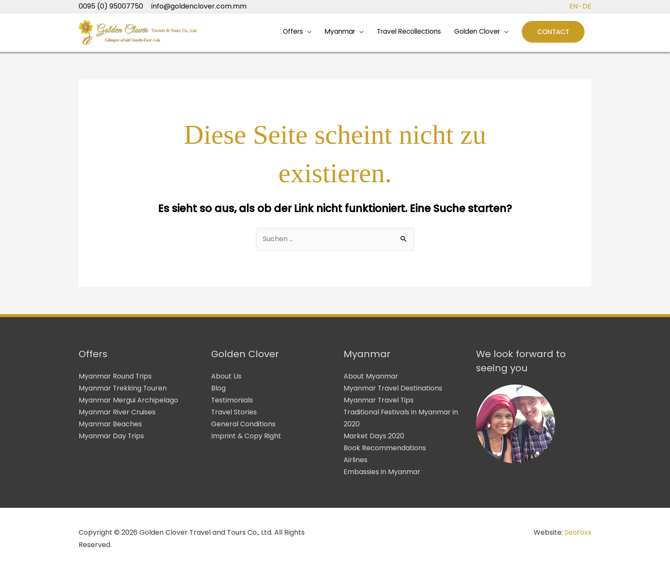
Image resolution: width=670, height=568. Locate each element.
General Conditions (243, 424)
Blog (218, 389)
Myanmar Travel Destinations (393, 389)
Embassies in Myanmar (382, 470)
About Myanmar (371, 377)
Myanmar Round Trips (115, 377)
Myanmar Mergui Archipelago (128, 401)
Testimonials (232, 401)
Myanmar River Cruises (117, 412)
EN (573, 6)
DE (586, 6)
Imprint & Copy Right (246, 435)
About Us (226, 377)
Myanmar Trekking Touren (123, 389)
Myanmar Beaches (110, 424)
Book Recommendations (385, 447)
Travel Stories (234, 412)
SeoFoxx (577, 531)
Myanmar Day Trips (111, 435)
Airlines (355, 459)
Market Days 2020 (374, 435)
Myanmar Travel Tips (379, 401)
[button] (553, 33)
